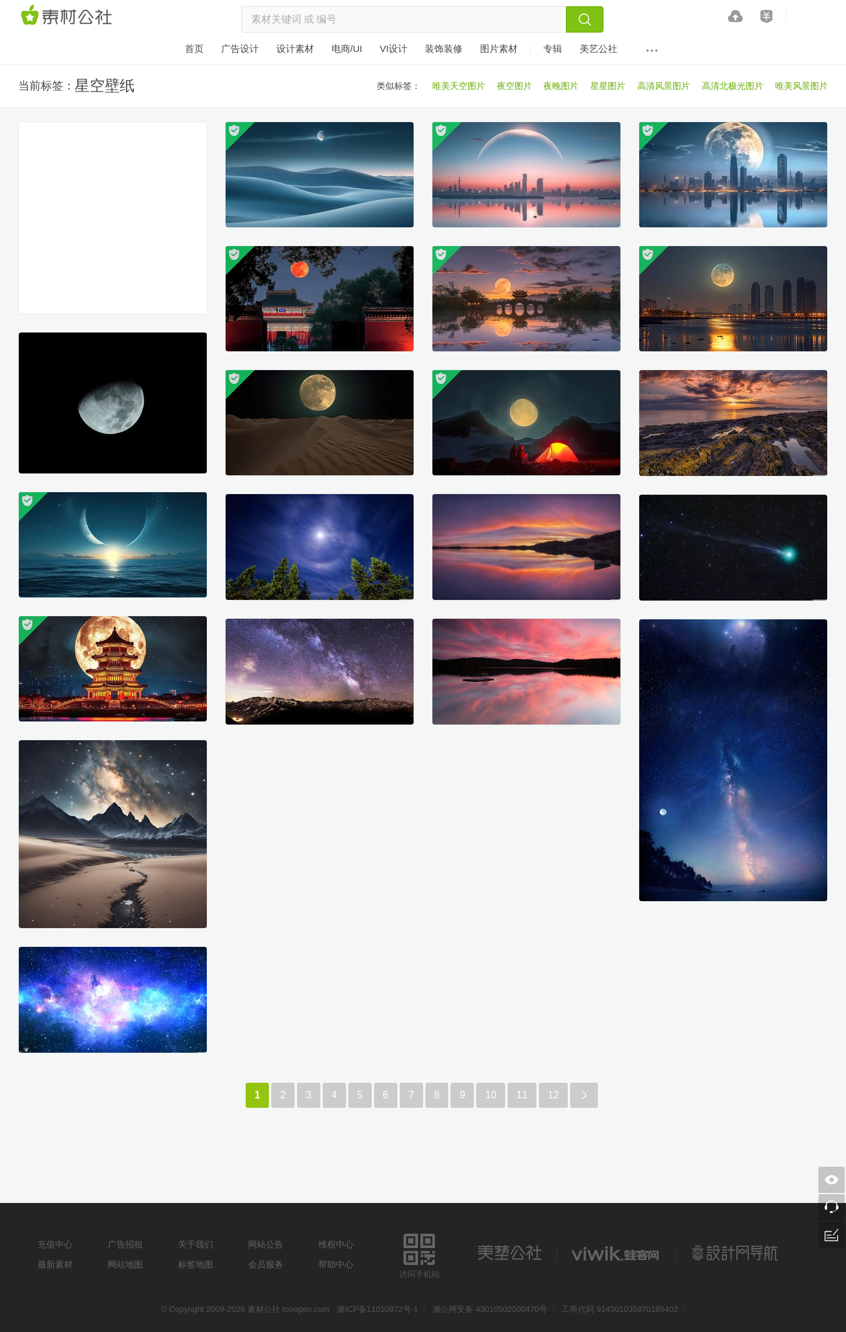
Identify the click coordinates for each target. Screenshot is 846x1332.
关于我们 (195, 1244)
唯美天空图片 (458, 86)
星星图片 (607, 86)
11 (522, 1095)
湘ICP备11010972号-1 (377, 1309)
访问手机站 (419, 1254)
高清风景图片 (663, 86)
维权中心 (335, 1244)
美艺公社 (509, 1253)
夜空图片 (514, 86)
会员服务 (265, 1264)
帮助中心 (335, 1264)
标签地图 (195, 1264)
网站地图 (125, 1264)
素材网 (68, 15)
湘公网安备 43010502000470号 (489, 1309)
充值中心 (55, 1244)
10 (490, 1095)
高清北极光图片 (732, 86)
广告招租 (125, 1244)
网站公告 (265, 1244)
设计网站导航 (736, 1253)
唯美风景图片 (801, 86)
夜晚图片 (560, 86)
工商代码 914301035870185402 (619, 1309)
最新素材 (55, 1264)
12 (553, 1095)
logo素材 (617, 1253)
